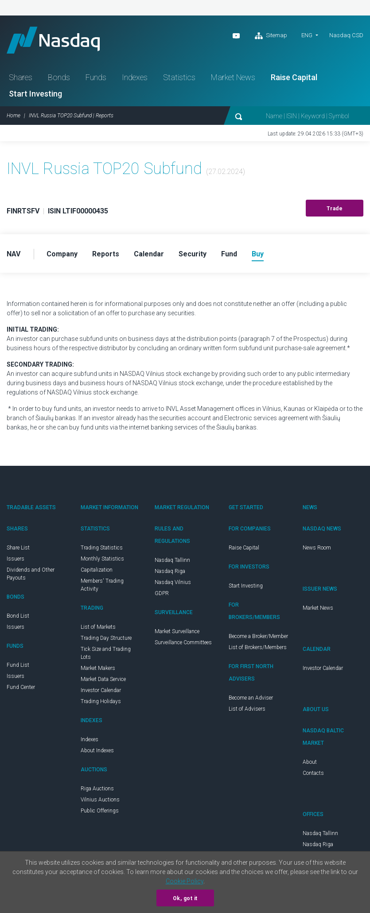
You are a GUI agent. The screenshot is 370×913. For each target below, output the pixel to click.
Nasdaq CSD (346, 35)
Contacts (313, 773)
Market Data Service (103, 679)
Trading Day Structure (106, 638)
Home (13, 115)
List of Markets (98, 627)
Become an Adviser (251, 698)
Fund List (18, 665)
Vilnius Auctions (100, 800)
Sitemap (271, 36)
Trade (335, 208)
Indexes (135, 77)
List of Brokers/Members (258, 647)
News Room (317, 548)
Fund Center (21, 687)
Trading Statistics (102, 548)
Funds (96, 77)
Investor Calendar (101, 690)
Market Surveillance (177, 631)
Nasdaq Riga (170, 571)
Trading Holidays (101, 701)
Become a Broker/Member (258, 636)
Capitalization (97, 570)
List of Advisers (247, 709)
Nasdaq (53, 40)
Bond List (18, 616)
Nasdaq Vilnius (173, 582)
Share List (18, 548)
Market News (233, 77)
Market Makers (98, 668)
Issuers (15, 559)
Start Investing (35, 93)
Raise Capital (294, 77)
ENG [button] (306, 35)
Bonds (59, 77)
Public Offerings (100, 811)
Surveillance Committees (183, 642)
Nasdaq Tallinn (172, 560)
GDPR (162, 593)
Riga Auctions (97, 788)
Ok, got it (185, 898)
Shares (20, 77)
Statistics (179, 77)
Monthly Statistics (102, 559)
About (310, 762)
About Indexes (97, 750)
